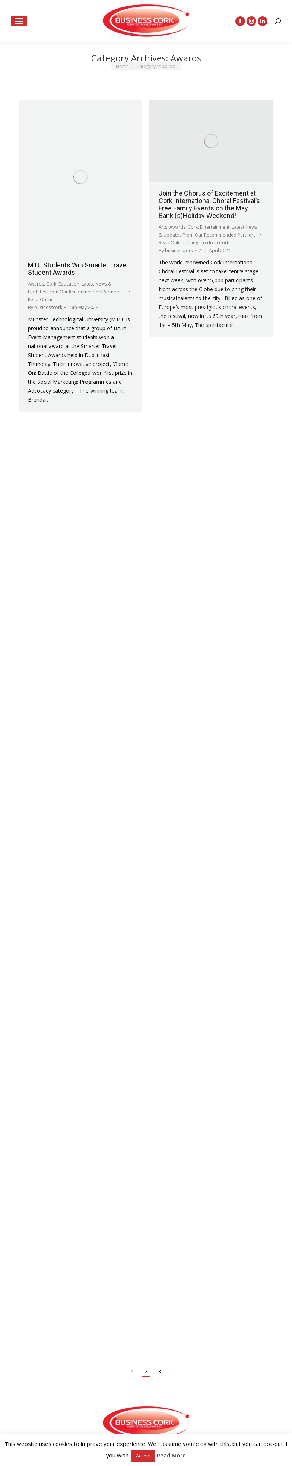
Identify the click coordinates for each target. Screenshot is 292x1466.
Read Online (41, 299)
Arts (163, 227)
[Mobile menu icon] (19, 21)
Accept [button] (143, 1455)
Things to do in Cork (208, 242)
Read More (171, 1455)
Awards (36, 284)
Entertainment (214, 227)
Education (68, 284)
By (45, 307)
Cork (51, 284)
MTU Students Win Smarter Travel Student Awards (78, 268)
